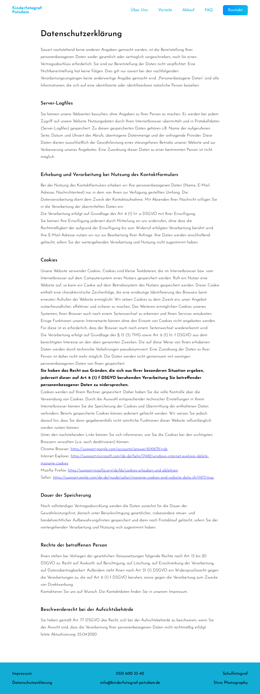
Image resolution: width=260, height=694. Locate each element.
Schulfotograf (235, 674)
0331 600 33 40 (130, 674)
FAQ (209, 10)
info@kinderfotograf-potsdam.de (130, 683)
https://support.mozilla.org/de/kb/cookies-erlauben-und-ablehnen (123, 470)
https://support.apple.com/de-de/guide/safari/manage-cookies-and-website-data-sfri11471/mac (133, 478)
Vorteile (165, 10)
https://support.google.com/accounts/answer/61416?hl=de (119, 449)
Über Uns (139, 10)
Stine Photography (231, 683)
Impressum (22, 674)
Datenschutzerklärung (32, 683)
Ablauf (188, 10)
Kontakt (235, 10)
